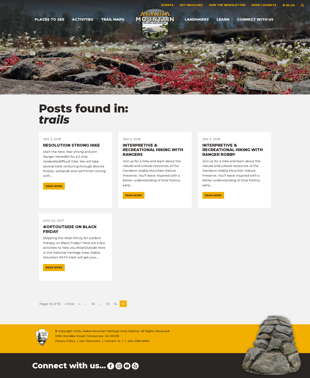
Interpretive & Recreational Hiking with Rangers (153, 150)
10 (93, 304)
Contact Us (113, 341)
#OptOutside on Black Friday (70, 229)
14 (115, 304)
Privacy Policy (65, 341)
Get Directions (89, 341)
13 (107, 304)
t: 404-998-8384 (137, 341)
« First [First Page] (69, 304)
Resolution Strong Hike (71, 145)
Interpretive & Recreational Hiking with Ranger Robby (232, 150)
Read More (54, 186)
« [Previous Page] (80, 304)
